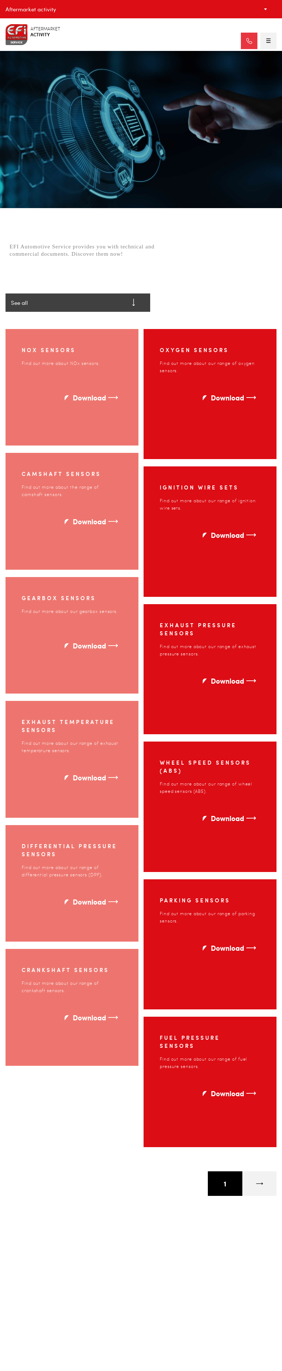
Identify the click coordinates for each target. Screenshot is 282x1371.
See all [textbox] (19, 304)
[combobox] (141, 9)
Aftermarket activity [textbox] (31, 9)
